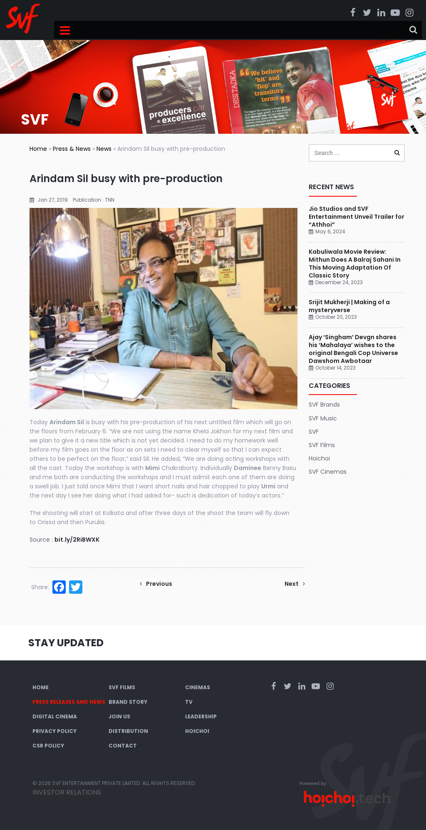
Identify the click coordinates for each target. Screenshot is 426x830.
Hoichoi (319, 458)
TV (189, 701)
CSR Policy (48, 745)
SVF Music (323, 418)
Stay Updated (66, 643)
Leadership (201, 716)
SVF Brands (324, 404)
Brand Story (128, 701)
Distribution (128, 731)
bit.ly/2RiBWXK (76, 539)
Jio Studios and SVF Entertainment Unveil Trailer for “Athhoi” (356, 217)
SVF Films (322, 445)
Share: (40, 587)
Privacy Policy (54, 731)
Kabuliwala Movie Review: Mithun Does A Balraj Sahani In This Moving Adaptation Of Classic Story (355, 264)
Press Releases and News (68, 701)
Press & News (72, 149)
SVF (314, 432)
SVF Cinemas (328, 472)
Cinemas (197, 687)
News (104, 149)
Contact (123, 745)
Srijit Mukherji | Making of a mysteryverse (349, 306)
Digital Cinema (54, 716)
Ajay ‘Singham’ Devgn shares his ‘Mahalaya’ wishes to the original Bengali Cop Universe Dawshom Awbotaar (353, 349)
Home (38, 149)
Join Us (119, 716)
